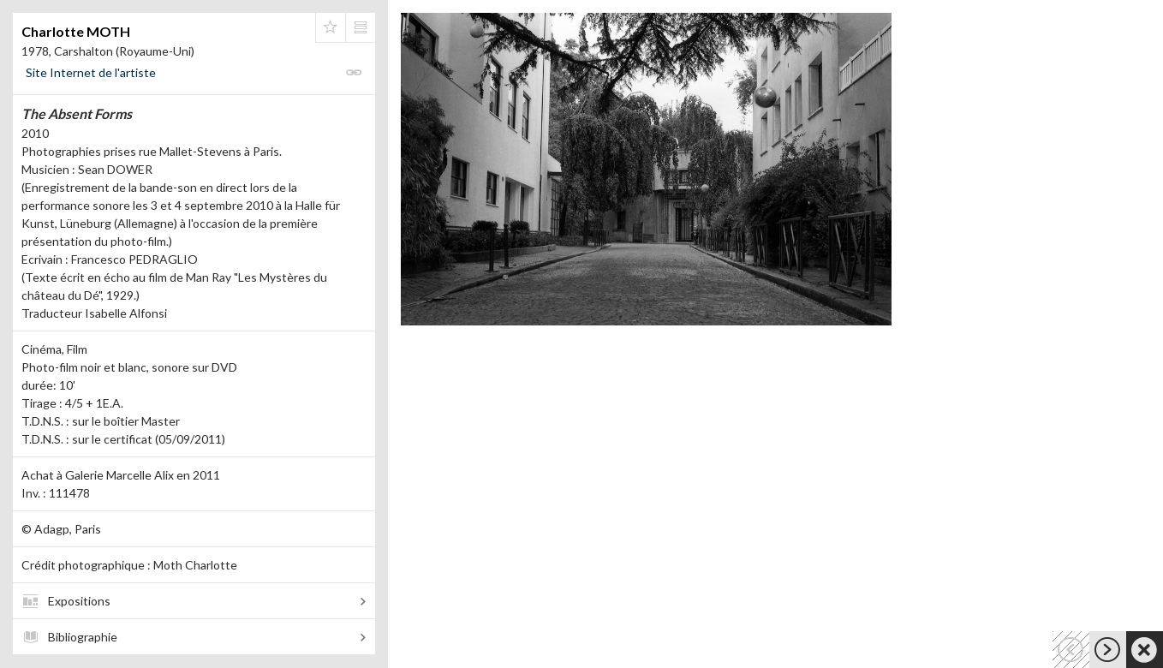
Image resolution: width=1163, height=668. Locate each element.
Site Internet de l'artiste (91, 72)
